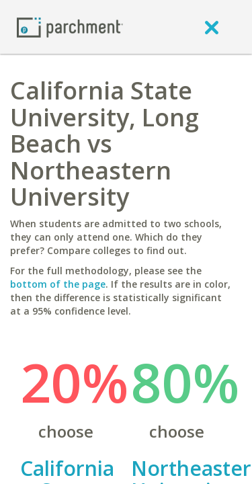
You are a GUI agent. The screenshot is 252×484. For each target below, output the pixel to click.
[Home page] (70, 26)
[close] (211, 27)
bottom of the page (58, 284)
